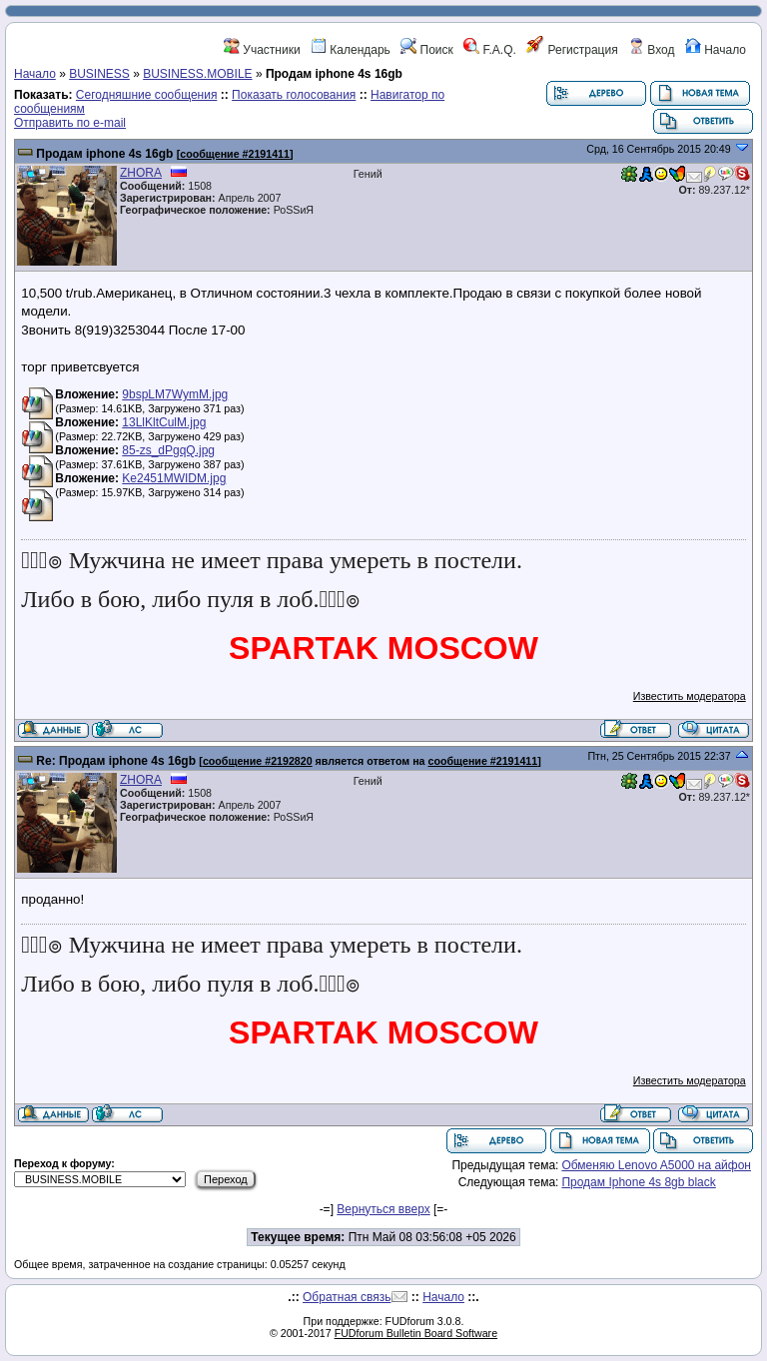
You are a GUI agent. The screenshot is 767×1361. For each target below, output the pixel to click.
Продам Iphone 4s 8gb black (638, 1182)
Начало (715, 50)
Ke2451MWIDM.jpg (174, 478)
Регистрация (571, 50)
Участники (262, 50)
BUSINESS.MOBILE (197, 74)
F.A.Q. (489, 50)
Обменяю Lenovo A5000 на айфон (656, 1165)
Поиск (426, 50)
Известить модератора (689, 696)
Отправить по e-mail (70, 123)
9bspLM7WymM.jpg (175, 394)
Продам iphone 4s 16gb (104, 154)
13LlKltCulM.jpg (164, 422)
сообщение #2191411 (235, 154)
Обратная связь (346, 1297)
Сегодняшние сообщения (147, 95)
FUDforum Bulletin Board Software (416, 1333)
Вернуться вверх (383, 1209)
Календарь (350, 50)
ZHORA (141, 173)
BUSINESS (99, 74)
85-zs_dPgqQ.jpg (168, 450)
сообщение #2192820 (258, 761)
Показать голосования (294, 95)
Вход (651, 50)
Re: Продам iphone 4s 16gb (116, 761)
